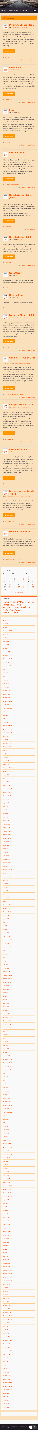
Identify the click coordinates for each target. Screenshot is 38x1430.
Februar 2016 (6, 898)
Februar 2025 (6, 627)
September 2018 (7, 799)
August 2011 (6, 1073)
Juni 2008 (5, 1207)
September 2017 (7, 841)
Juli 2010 (5, 1119)
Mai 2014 (5, 961)
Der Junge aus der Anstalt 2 (23, 496)
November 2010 (7, 1105)
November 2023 (7, 659)
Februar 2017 (6, 859)
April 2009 (6, 1172)
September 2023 (7, 666)
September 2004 (7, 1351)
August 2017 (6, 845)
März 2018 (6, 820)
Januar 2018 (6, 827)
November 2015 (7, 908)
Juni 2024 (5, 634)
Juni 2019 (5, 778)
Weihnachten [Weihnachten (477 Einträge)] (10, 612)
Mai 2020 (5, 757)
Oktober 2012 (7, 1024)
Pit (11, 275)
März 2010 (6, 1133)
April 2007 (6, 1256)
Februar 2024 (6, 648)
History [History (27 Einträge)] (13, 605)
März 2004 (6, 1372)
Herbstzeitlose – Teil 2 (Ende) (20, 196)
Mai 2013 (5, 999)
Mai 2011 (5, 1084)
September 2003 (7, 1389)
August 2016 (6, 880)
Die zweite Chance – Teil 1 (21, 315)
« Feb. (17, 592)
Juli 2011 (5, 1077)
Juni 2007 (5, 1249)
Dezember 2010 (7, 1101)
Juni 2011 (5, 1080)
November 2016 (7, 869)
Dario (12, 200)
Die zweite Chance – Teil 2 (21, 24)
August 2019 (6, 775)
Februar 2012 (6, 1052)
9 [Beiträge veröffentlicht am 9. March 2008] (32, 579)
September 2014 (7, 947)
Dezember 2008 (7, 1186)
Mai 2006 (5, 1294)
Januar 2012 (6, 1056)
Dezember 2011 (7, 1059)
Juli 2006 (5, 1287)
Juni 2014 (5, 957)
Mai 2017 (5, 852)
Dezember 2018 (7, 789)
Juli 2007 (5, 1245)
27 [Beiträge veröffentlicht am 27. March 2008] (19, 587)
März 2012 (6, 1049)
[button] (33, 1427)
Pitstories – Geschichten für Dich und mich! (14, 10)
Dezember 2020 (7, 743)
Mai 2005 (5, 1330)
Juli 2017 (5, 848)
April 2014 (6, 964)
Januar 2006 (6, 1309)
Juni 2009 (5, 1165)
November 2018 (7, 792)
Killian (18, 70)
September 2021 (7, 732)
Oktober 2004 (7, 1347)
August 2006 (6, 1284)
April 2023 (6, 683)
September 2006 (7, 1280)
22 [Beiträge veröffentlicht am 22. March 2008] (28, 584)
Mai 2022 (5, 722)
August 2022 (6, 711)
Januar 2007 (6, 1266)
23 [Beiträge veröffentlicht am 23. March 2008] (33, 584)
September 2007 (7, 1238)
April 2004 (6, 1368)
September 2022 (7, 708)
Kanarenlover (8, 363)
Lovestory (8, 142)
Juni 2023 (5, 676)
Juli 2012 (5, 1035)
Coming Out (8, 99)
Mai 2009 (5, 1168)
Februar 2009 (6, 1179)
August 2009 (6, 1157)
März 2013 (6, 1006)
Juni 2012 (5, 1038)
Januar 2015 (6, 936)
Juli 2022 (5, 715)
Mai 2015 (5, 929)
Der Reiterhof (19, 534)
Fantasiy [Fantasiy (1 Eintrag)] (32, 602)
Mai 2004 (5, 1365)
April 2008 (6, 1214)
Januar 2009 (6, 1182)
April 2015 (6, 933)
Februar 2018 (6, 824)
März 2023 (6, 687)
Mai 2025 (5, 624)
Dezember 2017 (7, 831)
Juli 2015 (5, 922)
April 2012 (6, 1045)
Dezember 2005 (7, 1312)
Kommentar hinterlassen (28, 60)
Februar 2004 (6, 1375)
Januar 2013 (6, 1013)
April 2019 (6, 782)
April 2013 (6, 1003)
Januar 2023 (6, 694)
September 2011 (7, 1070)
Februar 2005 (6, 1337)
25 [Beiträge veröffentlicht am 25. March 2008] (10, 587)
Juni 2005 (5, 1326)
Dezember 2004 (7, 1340)
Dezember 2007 (7, 1228)
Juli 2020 (5, 750)
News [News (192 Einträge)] (5, 609)
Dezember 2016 (7, 866)
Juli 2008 (5, 1203)
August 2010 (6, 1115)
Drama (7, 57)
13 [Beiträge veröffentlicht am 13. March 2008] (19, 581)
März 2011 (6, 1091)
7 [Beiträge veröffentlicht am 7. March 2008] (23, 579)
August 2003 (6, 1393)
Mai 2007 (5, 1252)
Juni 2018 (5, 810)
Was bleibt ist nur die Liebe (22, 357)
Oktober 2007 (7, 1235)
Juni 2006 (5, 1291)
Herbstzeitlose (20, 200)
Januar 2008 (6, 1224)
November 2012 (7, 1020)
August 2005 (6, 1323)
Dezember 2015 (7, 905)
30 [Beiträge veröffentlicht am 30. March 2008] (33, 587)
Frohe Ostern (15, 273)
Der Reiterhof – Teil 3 (19, 531)
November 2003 (7, 1386)
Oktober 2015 (7, 912)
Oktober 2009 (7, 1150)
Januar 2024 (6, 652)
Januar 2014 (6, 971)
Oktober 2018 (7, 796)
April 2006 (6, 1298)
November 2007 (7, 1231)
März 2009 (6, 1175)
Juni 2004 (5, 1361)
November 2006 (7, 1273)
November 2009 (7, 1147)
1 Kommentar (31, 229)
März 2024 (6, 645)
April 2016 (6, 891)
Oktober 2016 (7, 873)
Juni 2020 (5, 754)
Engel (12, 110)
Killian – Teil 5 (15, 67)
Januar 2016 (6, 901)
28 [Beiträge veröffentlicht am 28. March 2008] (24, 587)
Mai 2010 (5, 1126)
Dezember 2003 (7, 1382)
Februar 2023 (6, 690)
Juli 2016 (5, 883)
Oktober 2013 (7, 982)
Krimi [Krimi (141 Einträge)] (19, 604)
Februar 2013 (6, 1010)
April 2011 (6, 1087)
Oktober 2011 (7, 1066)
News (17, 275)
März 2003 (6, 1407)
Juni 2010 (5, 1122)
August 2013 (6, 989)
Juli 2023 (5, 673)
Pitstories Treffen (18, 449)
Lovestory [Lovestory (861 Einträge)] (24, 607)
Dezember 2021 (7, 725)
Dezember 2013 (7, 975)
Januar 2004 (6, 1379)
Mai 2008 (5, 1210)
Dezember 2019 (7, 768)
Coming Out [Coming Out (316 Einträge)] (9, 601)
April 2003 (6, 1403)
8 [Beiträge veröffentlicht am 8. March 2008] (28, 579)
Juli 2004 (5, 1358)
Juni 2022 (5, 718)
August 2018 (6, 803)
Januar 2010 (6, 1140)
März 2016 (6, 894)
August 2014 (6, 950)
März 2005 (6, 1333)
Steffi (12, 70)
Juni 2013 (5, 996)
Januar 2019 (6, 785)
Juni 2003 (5, 1396)
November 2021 (7, 729)
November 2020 (7, 746)
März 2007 (6, 1259)
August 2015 (6, 919)
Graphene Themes (16, 1427)
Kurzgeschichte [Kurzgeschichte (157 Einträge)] (10, 607)
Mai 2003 (5, 1400)
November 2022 (7, 701)
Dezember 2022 (7, 697)
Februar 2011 (6, 1094)
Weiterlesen (9, 51)
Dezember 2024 (7, 631)
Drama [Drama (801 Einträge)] (20, 601)
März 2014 (6, 968)
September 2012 (7, 1028)
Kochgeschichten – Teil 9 (21, 404)
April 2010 (6, 1129)
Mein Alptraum (16, 152)
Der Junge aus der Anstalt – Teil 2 (21, 492)
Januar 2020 (6, 764)
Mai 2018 (5, 813)
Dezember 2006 (7, 1270)
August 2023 (6, 669)
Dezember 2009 (7, 1143)
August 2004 (6, 1354)
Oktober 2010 (7, 1108)
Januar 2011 (6, 1098)
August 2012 (6, 1031)
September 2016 (7, 876)
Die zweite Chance (23, 27)
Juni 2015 (5, 926)
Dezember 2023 (7, 655)
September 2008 (7, 1196)
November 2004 (7, 1344)
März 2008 (6, 1217)
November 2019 (7, 771)
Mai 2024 (5, 638)
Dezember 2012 (7, 1017)
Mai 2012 (5, 1042)
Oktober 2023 (7, 662)
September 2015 (7, 915)
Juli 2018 (5, 806)
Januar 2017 (6, 862)
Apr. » (21, 592)
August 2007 (6, 1242)
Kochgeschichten (25, 407)
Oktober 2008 (7, 1193)
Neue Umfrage (16, 295)
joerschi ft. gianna (9, 496)
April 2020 (6, 761)
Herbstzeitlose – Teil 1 (20, 237)
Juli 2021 (5, 739)
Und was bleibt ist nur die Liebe (22, 363)
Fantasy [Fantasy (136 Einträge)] (6, 604)
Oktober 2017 (7, 838)
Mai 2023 (5, 680)
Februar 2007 (6, 1263)
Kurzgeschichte (14, 184)
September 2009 (7, 1154)
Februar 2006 (6, 1305)
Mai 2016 (5, 887)
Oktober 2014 (7, 943)
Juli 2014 (5, 954)
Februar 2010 (6, 1136)
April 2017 (6, 855)
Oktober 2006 (7, 1277)
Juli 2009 (5, 1161)
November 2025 (7, 620)
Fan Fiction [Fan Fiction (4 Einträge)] (27, 602)
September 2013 (7, 985)
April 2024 (6, 641)
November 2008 (7, 1189)
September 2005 (7, 1319)
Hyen (12, 112)
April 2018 (6, 817)
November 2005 (7, 1316)
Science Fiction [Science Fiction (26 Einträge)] (14, 610)
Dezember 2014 (7, 940)
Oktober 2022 (7, 704)
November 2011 (7, 1063)
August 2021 (6, 736)
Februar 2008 (6, 1221)
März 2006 (6, 1302)
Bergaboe (13, 27)
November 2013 (7, 978)
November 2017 (7, 834)
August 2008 (6, 1200)
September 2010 (7, 1112)
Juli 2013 (5, 992)
